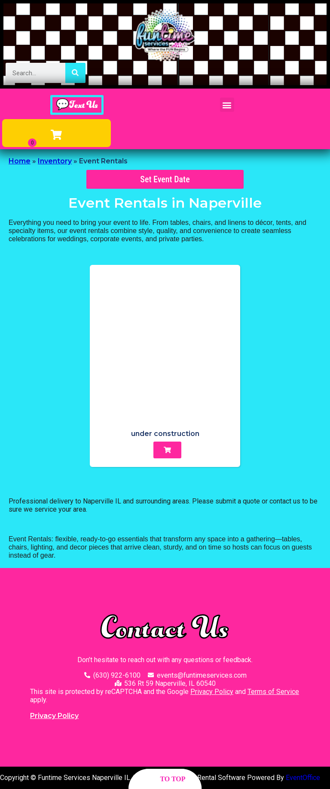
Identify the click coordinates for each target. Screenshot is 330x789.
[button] (227, 105)
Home (20, 161)
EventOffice (303, 778)
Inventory (55, 161)
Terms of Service (273, 692)
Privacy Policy (211, 692)
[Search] (75, 73)
